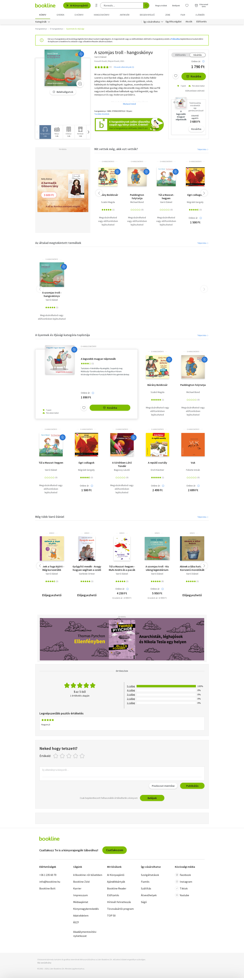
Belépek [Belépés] (176, 5)
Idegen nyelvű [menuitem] (147, 14)
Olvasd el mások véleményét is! (129, 102)
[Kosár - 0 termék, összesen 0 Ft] (201, 5)
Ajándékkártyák (116, 881)
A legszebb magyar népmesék (98, 358)
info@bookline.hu (49, 881)
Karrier (77, 888)
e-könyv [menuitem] (79, 14)
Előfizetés (201, 21)
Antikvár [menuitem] (124, 14)
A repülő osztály (157, 462)
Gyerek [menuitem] (60, 14)
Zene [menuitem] (167, 14)
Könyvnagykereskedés (86, 908)
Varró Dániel (166, 202)
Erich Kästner (157, 470)
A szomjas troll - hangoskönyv (52, 294)
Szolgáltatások (150, 875)
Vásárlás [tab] (197, 54)
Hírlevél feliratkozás (119, 902)
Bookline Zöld (81, 881)
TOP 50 (111, 915)
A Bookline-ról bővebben (87, 875)
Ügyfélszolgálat (173, 21)
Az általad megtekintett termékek (58, 243)
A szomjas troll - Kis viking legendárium (157, 568)
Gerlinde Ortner (87, 573)
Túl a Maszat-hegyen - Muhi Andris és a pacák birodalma (122, 568)
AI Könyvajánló (77, 5)
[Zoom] (80, 83)
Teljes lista (203, 149)
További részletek (101, 114)
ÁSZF (76, 922)
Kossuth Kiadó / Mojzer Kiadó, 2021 (109, 61)
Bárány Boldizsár (108, 194)
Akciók (189, 21)
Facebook (183, 875)
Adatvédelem (80, 915)
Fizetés (145, 881)
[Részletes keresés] (96, 5)
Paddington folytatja (137, 196)
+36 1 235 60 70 (47, 875)
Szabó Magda (108, 202)
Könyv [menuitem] (42, 14)
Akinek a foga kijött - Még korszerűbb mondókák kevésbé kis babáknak (51, 568)
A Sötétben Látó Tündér (122, 464)
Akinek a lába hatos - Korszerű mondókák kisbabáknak (192, 568)
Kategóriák (41, 21)
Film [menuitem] (183, 14)
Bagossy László (122, 470)
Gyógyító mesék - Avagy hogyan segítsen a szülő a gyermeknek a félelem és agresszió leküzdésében (87, 568)
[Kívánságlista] (187, 5)
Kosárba (193, 76)
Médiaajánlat (80, 902)
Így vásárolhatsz (152, 21)
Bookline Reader (116, 888)
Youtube (182, 895)
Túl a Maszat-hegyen (166, 196)
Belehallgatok (63, 91)
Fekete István (193, 470)
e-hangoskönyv (108, 162)
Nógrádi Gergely (195, 202)
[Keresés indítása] (146, 5)
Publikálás (192, 785)
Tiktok (181, 888)
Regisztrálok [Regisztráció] (161, 5)
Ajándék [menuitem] (200, 14)
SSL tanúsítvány (44, 962)
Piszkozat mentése (163, 785)
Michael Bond (137, 202)
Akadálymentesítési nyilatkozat (84, 934)
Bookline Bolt (47, 888)
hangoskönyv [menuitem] (101, 14)
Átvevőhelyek (149, 895)
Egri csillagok (195, 194)
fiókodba (175, 39)
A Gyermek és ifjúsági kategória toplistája (62, 335)
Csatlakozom (114, 850)
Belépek (152, 798)
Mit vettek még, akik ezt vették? (116, 149)
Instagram (183, 882)
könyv (51, 533)
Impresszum (80, 895)
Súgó (144, 902)
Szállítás (146, 888)
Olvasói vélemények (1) (124, 67)
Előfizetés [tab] (180, 54)
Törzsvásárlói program (120, 908)
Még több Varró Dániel (49, 517)
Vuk (193, 462)
